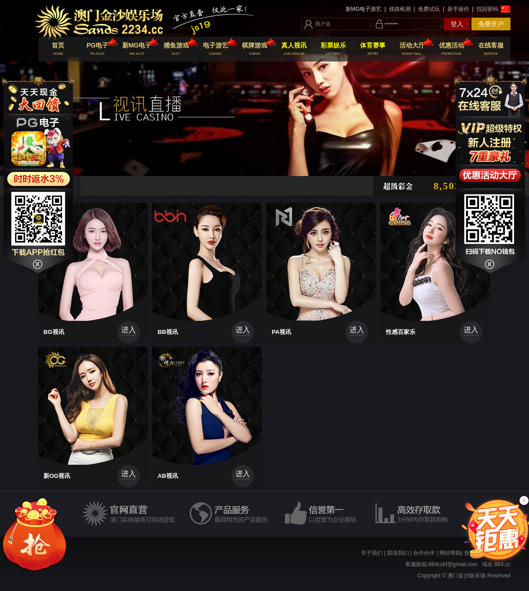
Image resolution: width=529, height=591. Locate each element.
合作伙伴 (424, 553)
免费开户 (491, 24)
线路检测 (399, 9)
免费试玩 (429, 9)
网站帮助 (450, 553)
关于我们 (372, 553)
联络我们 (398, 553)
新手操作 (458, 9)
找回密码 (486, 9)
